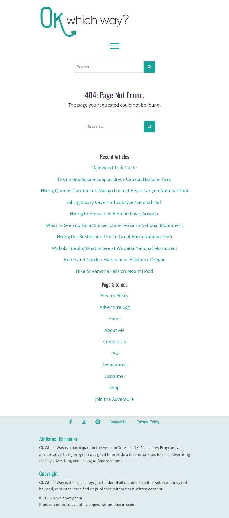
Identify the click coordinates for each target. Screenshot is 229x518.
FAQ (114, 353)
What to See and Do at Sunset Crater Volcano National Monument (114, 225)
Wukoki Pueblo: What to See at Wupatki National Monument (114, 248)
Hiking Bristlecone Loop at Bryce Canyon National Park (114, 179)
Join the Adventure (114, 399)
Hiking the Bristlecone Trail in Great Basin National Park (114, 237)
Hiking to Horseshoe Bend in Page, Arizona (114, 214)
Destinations (114, 365)
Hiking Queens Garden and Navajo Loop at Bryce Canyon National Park (114, 191)
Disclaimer (114, 376)
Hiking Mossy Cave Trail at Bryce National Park (114, 202)
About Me (114, 330)
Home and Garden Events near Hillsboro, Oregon (115, 260)
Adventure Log (115, 307)
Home (114, 319)
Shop (114, 387)
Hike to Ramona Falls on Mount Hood (114, 271)
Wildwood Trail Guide (114, 168)
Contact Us (114, 342)
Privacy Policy (114, 296)
